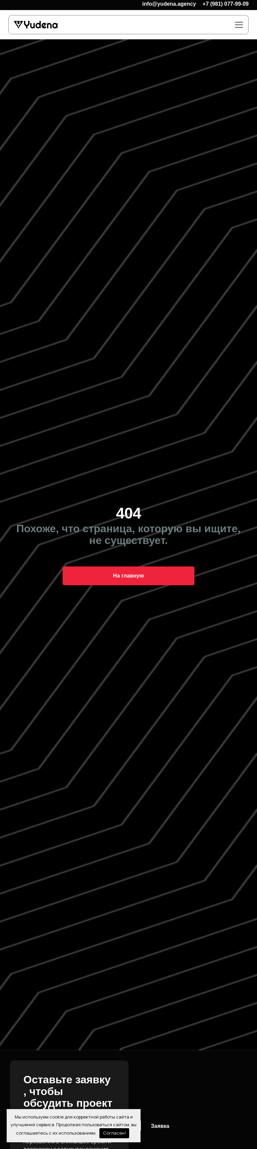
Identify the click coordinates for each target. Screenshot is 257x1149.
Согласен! (114, 1133)
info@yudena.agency (169, 4)
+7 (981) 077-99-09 (226, 4)
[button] (239, 25)
